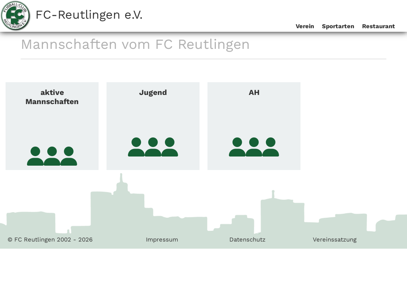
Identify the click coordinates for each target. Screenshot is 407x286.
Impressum (162, 239)
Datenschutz (247, 239)
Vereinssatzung (335, 239)
